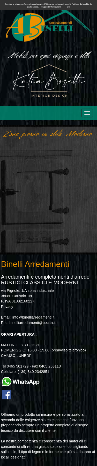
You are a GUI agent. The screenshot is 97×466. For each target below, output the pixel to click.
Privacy (7, 307)
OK (68, 7)
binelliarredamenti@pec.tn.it (33, 323)
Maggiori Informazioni (51, 7)
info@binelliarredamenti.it (33, 317)
